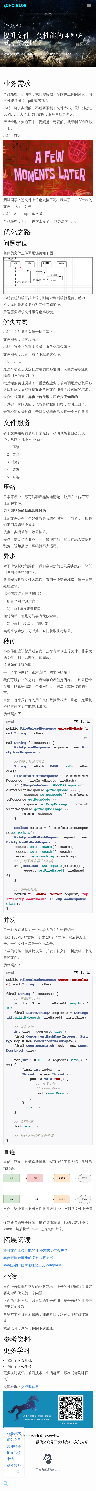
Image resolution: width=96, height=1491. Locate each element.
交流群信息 (30, 1387)
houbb (26, 54)
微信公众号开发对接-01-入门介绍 (64, 1442)
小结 (10, 1459)
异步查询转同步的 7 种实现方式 (28, 1258)
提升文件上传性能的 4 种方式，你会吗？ (35, 1250)
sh (17, 25)
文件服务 (14, 1446)
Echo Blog (15, 5)
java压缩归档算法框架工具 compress (32, 1265)
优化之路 (14, 1440)
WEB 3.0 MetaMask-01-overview (31, 1436)
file (7, 25)
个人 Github (20, 1360)
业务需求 (14, 1433)
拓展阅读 (14, 1453)
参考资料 (14, 1465)
